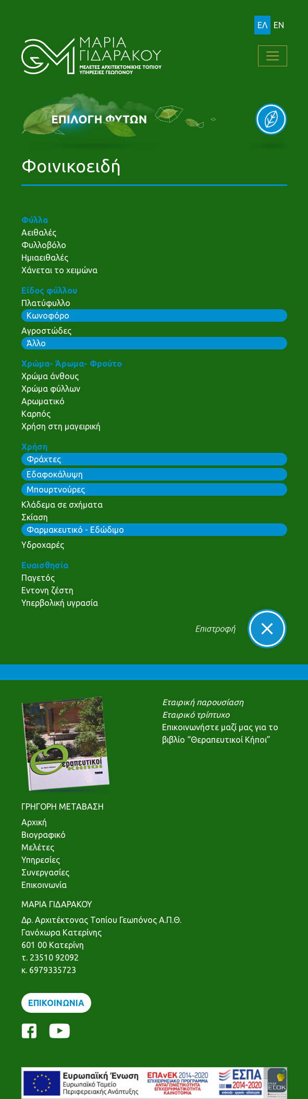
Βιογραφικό (43, 834)
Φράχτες (44, 459)
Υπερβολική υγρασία (59, 602)
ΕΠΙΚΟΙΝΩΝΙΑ (56, 1003)
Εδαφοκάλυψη (55, 474)
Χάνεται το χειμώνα (59, 270)
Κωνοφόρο (48, 315)
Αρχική (34, 822)
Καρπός (36, 413)
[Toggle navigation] (272, 55)
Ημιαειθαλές (44, 257)
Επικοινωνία (44, 885)
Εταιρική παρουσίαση (202, 702)
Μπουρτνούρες (56, 489)
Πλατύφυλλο (45, 303)
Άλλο (36, 343)
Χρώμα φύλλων (50, 388)
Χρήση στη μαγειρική (61, 426)
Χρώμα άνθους (50, 376)
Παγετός (38, 577)
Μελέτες (37, 847)
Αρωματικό (43, 401)
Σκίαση (34, 517)
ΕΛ (262, 25)
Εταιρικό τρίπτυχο (195, 714)
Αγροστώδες (46, 330)
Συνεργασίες (45, 872)
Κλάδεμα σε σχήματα (62, 504)
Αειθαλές (38, 232)
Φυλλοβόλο (43, 245)
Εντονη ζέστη (47, 590)
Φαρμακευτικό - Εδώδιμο (75, 529)
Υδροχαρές (42, 545)
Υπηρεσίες (40, 859)
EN (279, 25)
